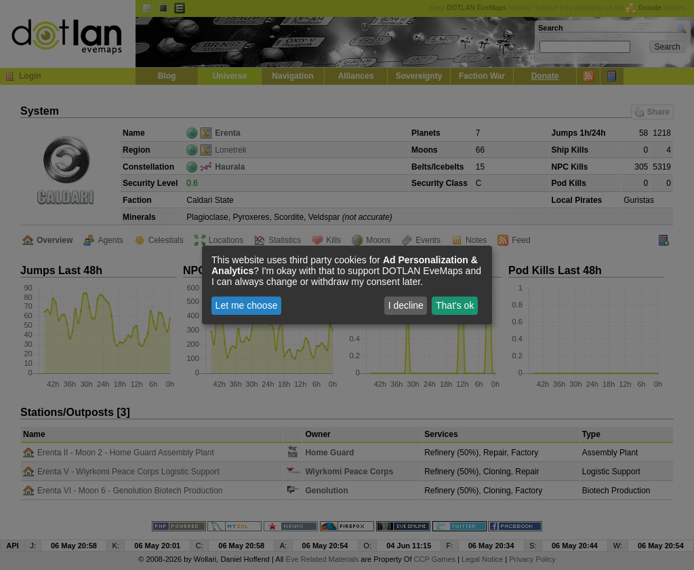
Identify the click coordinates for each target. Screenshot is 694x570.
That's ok (455, 305)
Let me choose (247, 305)
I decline (406, 305)
